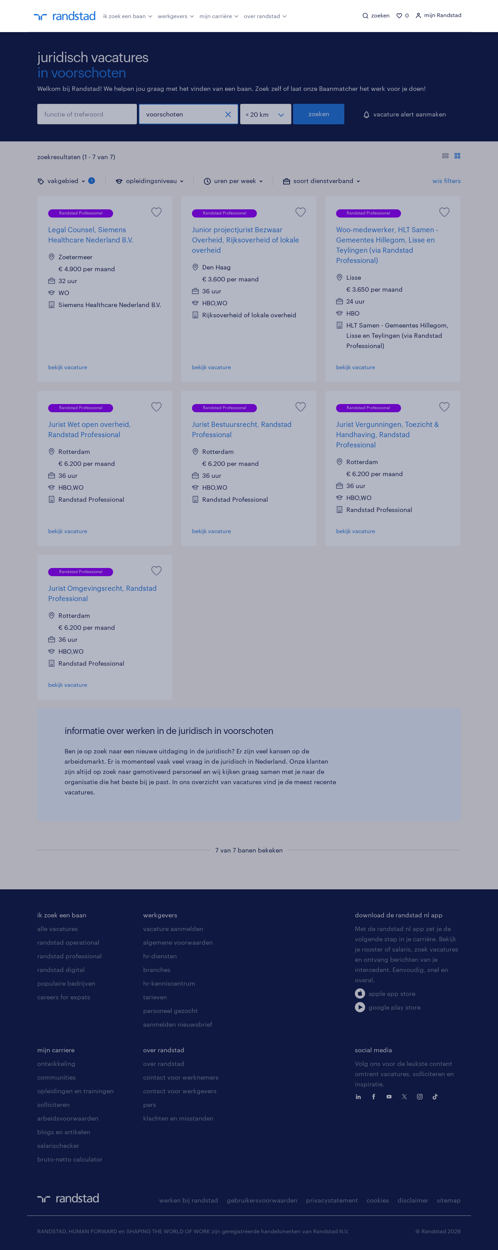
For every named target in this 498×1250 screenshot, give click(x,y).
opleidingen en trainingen (75, 1091)
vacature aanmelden (173, 928)
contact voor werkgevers (180, 1091)
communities (56, 1077)
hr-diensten (160, 956)
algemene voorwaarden (178, 942)
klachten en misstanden (178, 1118)
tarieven (155, 997)
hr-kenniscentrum (169, 983)
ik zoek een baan (128, 15)
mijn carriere (55, 1050)
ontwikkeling (56, 1063)
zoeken (318, 113)
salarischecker (58, 1145)
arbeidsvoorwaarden (67, 1118)
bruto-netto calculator (69, 1159)
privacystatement (332, 1200)
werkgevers (176, 15)
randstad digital (61, 969)
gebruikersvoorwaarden (262, 1200)
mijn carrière (219, 15)
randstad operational (68, 942)
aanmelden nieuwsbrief (177, 1024)
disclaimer (413, 1200)
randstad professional (69, 956)
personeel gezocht (170, 1010)
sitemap (449, 1200)
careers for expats (63, 997)
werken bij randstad (188, 1200)
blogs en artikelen (63, 1132)
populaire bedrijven (66, 983)
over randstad (265, 15)
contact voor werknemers (181, 1077)
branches (156, 969)
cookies (377, 1200)
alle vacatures (57, 928)
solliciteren (53, 1104)
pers (149, 1104)
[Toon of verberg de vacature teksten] (451, 157)
